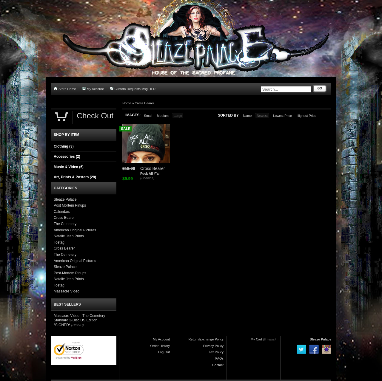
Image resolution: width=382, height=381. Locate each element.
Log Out (164, 352)
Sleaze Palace (65, 199)
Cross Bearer (144, 103)
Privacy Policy (213, 346)
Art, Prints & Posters (75, 177)
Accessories (67, 156)
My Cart (256, 339)
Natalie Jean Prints (69, 236)
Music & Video (69, 167)
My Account (93, 89)
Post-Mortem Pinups (70, 273)
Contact (218, 365)
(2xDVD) (77, 325)
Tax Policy (216, 352)
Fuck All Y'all (150, 173)
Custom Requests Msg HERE (134, 89)
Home (126, 103)
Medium (163, 115)
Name (247, 115)
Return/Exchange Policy (206, 339)
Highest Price (306, 115)
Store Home (65, 89)
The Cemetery (65, 224)
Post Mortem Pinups (70, 205)
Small (148, 115)
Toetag (59, 242)
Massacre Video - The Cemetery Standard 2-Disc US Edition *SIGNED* (79, 320)
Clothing (64, 146)
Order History (160, 346)
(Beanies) (147, 178)
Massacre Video (66, 291)
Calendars (62, 212)
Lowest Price (282, 115)
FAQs (219, 358)
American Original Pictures (75, 230)
